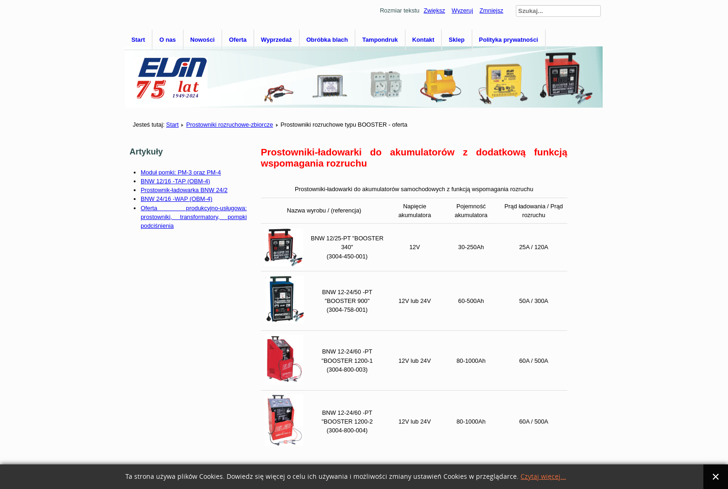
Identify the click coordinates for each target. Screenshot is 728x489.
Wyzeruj (462, 10)
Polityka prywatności (508, 39)
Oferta (238, 39)
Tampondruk (380, 39)
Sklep (456, 39)
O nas (167, 39)
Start (138, 39)
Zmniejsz (491, 10)
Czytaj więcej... (543, 477)
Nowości (202, 39)
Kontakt (423, 39)
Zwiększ (434, 10)
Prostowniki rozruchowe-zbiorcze (229, 124)
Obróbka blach (327, 39)
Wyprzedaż (276, 39)
